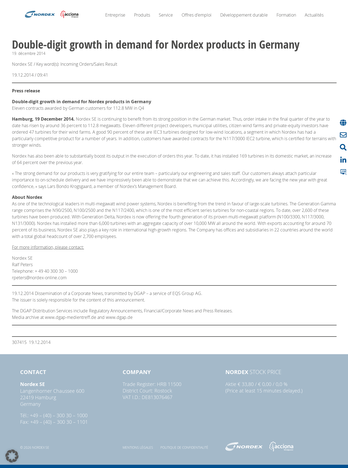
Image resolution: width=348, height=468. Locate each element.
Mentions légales (138, 447)
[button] (12, 456)
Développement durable (244, 15)
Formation (286, 15)
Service (166, 15)
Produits (142, 15)
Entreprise (115, 15)
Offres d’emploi (197, 15)
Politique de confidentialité (184, 447)
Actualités (314, 15)
